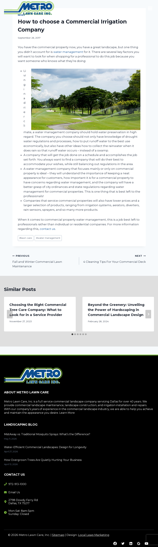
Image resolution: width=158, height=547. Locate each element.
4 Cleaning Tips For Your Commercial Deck (114, 258)
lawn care (25, 238)
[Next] (148, 314)
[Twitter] (122, 543)
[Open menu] (150, 8)
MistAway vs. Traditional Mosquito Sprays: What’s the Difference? (47, 434)
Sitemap (58, 535)
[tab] (72, 334)
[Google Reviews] (138, 543)
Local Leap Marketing (93, 535)
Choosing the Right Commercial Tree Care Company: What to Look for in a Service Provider (37, 310)
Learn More (67, 412)
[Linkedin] (130, 543)
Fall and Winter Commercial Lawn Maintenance (44, 261)
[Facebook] (115, 543)
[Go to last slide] (10, 314)
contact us (47, 229)
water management (68, 52)
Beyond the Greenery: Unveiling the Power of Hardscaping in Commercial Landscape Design (116, 310)
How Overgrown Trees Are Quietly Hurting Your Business (43, 460)
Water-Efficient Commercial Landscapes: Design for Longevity (45, 447)
